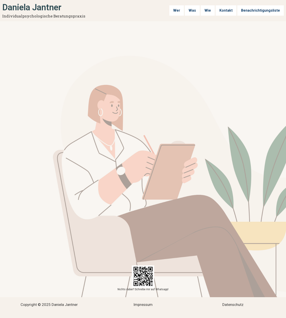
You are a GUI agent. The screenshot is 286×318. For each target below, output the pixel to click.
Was (194, 10)
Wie (209, 10)
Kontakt (227, 10)
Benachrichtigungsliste (261, 11)
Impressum (143, 304)
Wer (178, 10)
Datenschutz (233, 304)
